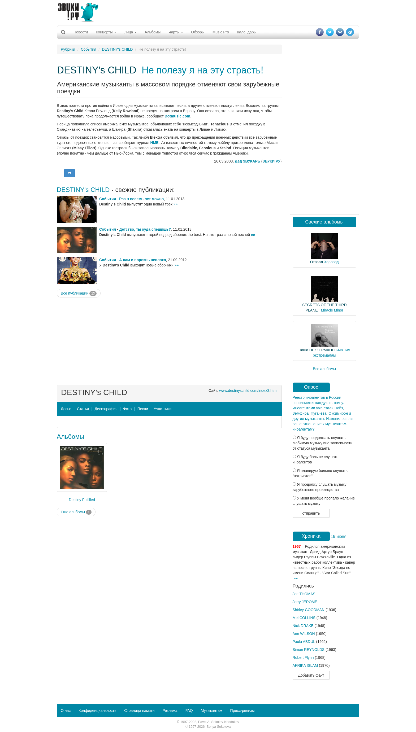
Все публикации (79, 293)
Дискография (106, 409)
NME (154, 143)
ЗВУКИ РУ (271, 161)
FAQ (189, 710)
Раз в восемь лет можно (141, 199)
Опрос (311, 387)
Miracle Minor (332, 310)
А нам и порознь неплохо (142, 260)
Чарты (175, 32)
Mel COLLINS (304, 618)
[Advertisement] (208, 12)
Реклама (169, 710)
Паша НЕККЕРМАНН (316, 350)
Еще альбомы (76, 512)
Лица (130, 32)
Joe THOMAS (304, 594)
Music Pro (221, 32)
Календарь (246, 32)
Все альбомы (324, 369)
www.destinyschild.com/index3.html (248, 390)
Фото (127, 409)
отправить (311, 513)
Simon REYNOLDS (309, 649)
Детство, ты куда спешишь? (145, 229)
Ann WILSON (304, 634)
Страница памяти (139, 710)
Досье (66, 409)
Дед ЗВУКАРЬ (247, 161)
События (88, 49)
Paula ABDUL (304, 641)
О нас (66, 710)
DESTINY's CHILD (117, 49)
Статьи (83, 409)
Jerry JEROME (305, 602)
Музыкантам (211, 710)
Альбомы (153, 32)
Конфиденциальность (97, 710)
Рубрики (68, 49)
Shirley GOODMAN (309, 610)
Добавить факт (311, 675)
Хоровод (331, 262)
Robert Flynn (303, 657)
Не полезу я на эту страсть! (202, 70)
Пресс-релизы (242, 710)
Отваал (316, 262)
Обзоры (198, 32)
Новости (80, 32)
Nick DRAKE (303, 626)
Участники (163, 409)
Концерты (106, 32)
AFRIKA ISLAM (305, 665)
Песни (142, 409)
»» (176, 204)
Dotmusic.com (177, 116)
